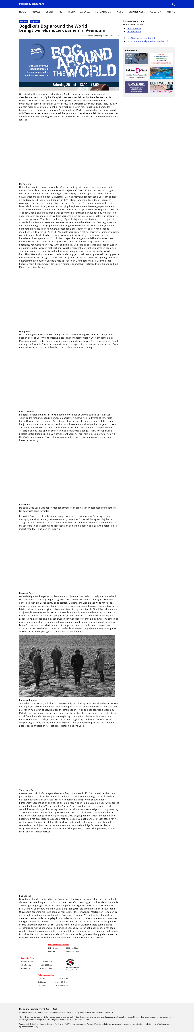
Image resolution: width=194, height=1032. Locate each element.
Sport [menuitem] (49, 11)
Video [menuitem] (119, 11)
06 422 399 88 (134, 28)
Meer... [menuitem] (171, 11)
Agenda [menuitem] (85, 11)
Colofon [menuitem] (156, 11)
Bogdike (35, 21)
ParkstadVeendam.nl (31, 3)
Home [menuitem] (22, 11)
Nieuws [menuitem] (36, 11)
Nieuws (23, 21)
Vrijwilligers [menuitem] (137, 11)
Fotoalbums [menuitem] (103, 11)
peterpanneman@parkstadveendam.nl (147, 41)
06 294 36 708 (134, 31)
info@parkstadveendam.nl (141, 38)
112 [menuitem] (60, 11)
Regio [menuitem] (71, 11)
